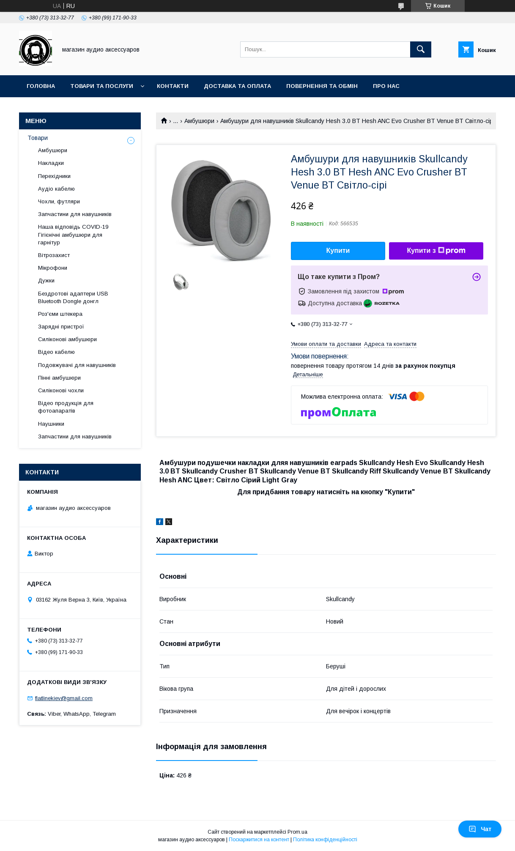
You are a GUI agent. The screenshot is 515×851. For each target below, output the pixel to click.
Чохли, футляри (59, 201)
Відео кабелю (56, 352)
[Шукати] (420, 49)
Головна (41, 86)
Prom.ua (297, 832)
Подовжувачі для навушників (77, 365)
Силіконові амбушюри (67, 339)
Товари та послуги (101, 86)
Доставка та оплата (237, 86)
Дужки (46, 280)
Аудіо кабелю (56, 189)
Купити (338, 250)
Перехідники (54, 176)
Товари (37, 137)
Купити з (436, 250)
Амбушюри (199, 121)
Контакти (173, 86)
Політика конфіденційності (325, 840)
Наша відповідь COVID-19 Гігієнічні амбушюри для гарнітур (73, 234)
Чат (479, 829)
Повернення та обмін (322, 86)
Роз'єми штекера (60, 314)
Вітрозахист (54, 255)
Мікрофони (52, 268)
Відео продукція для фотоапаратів (65, 407)
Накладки (51, 163)
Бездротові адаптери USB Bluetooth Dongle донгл (73, 297)
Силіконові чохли (61, 390)
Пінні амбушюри (59, 378)
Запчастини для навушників (75, 214)
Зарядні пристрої (61, 326)
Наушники (51, 424)
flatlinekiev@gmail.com (64, 698)
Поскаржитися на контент (259, 840)
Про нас (386, 86)
